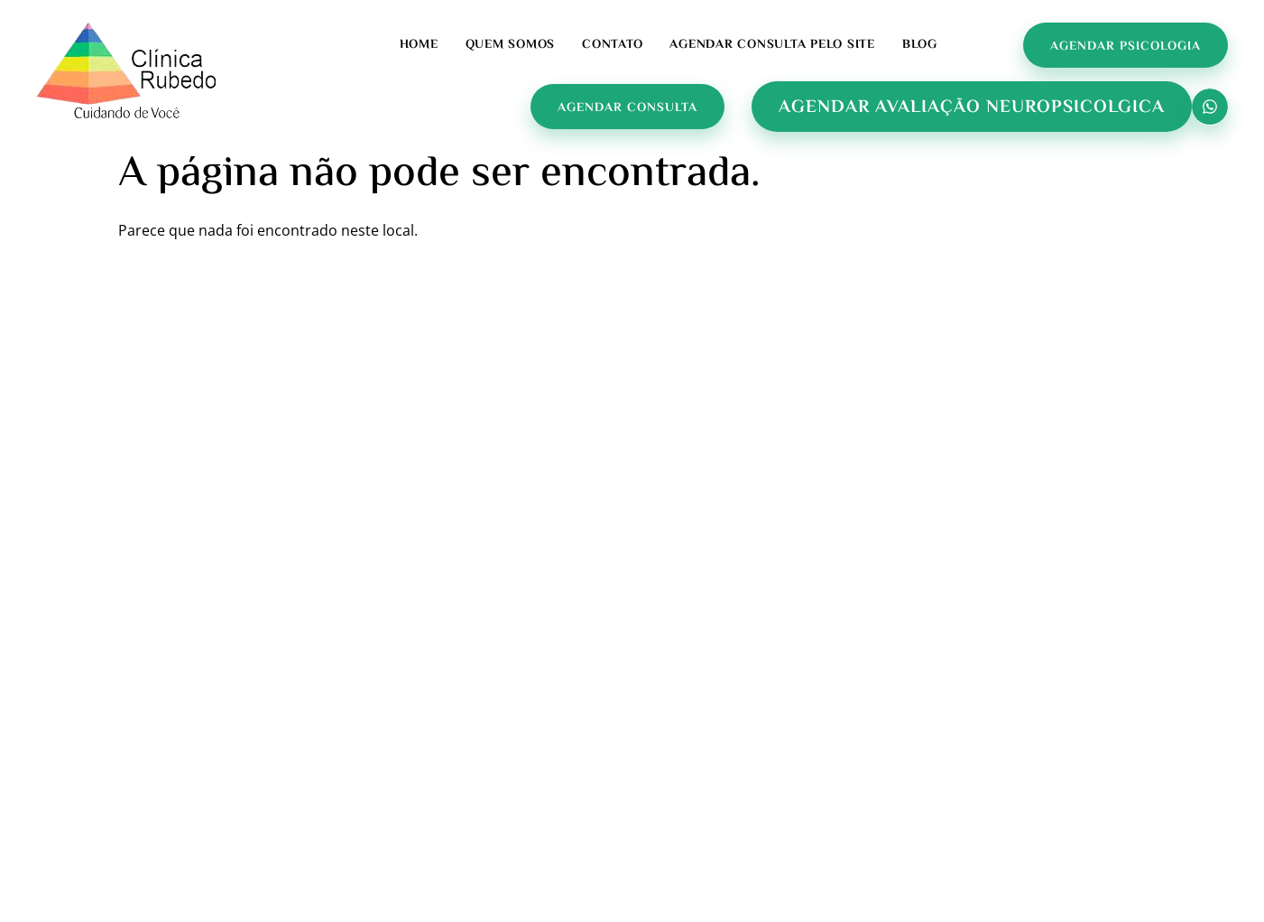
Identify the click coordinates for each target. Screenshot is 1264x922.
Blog (919, 45)
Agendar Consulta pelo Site (772, 45)
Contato (612, 45)
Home (419, 45)
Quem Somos (511, 45)
